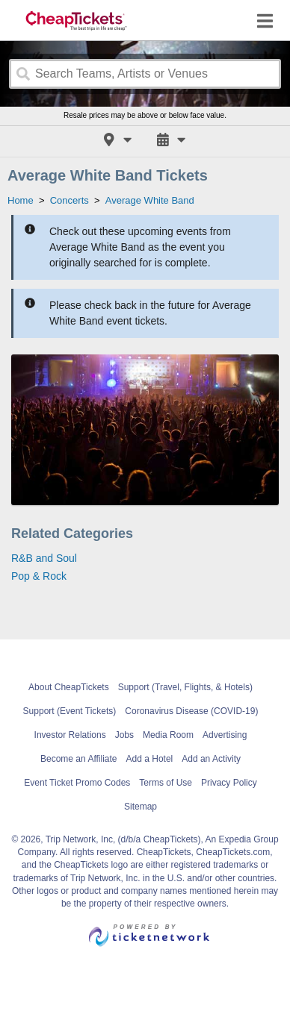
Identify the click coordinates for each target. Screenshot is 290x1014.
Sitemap (140, 806)
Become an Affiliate (78, 759)
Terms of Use (165, 782)
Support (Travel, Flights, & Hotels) (185, 687)
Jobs (124, 735)
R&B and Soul (44, 558)
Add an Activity (211, 759)
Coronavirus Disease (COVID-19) (191, 711)
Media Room (168, 735)
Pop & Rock (39, 576)
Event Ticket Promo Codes (77, 782)
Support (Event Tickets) (70, 711)
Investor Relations (70, 735)
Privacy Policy (229, 782)
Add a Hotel (149, 759)
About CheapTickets (68, 687)
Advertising (225, 735)
